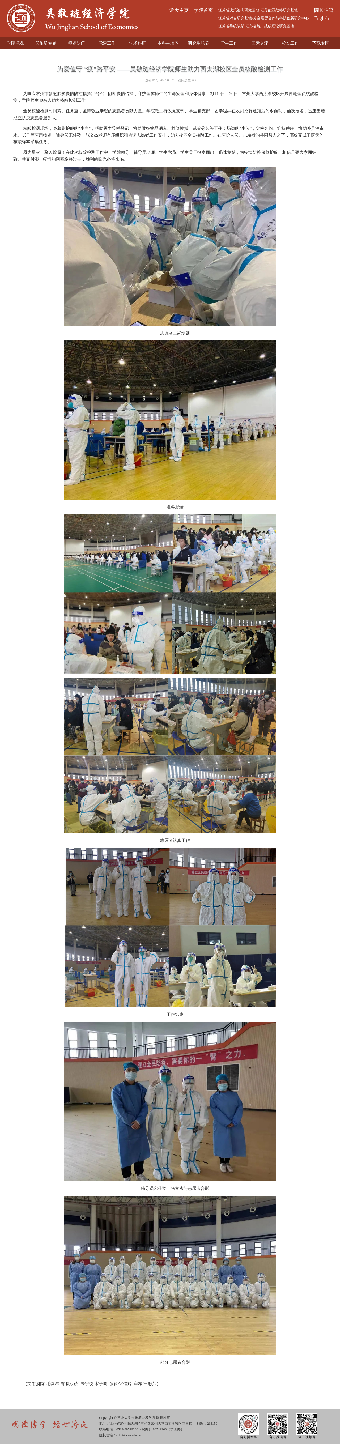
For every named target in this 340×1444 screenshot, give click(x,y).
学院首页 (203, 10)
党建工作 (107, 43)
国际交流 (259, 43)
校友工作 (290, 43)
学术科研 (137, 43)
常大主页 (179, 10)
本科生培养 (168, 43)
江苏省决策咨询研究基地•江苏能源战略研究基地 (258, 10)
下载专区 (320, 43)
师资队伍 (76, 43)
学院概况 (15, 43)
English (321, 18)
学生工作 (229, 43)
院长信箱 (323, 10)
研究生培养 (198, 43)
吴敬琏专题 (46, 43)
